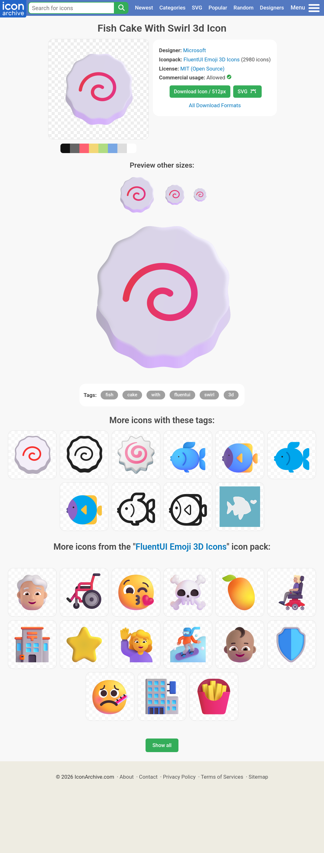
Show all (162, 745)
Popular (218, 7)
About (127, 777)
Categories (172, 7)
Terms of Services (222, 777)
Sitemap (258, 777)
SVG (197, 7)
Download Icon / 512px (200, 92)
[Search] (121, 8)
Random (243, 7)
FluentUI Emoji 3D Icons (212, 59)
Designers (272, 7)
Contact (148, 777)
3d (231, 395)
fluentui (182, 395)
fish (109, 395)
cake (132, 395)
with (155, 395)
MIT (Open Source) (202, 68)
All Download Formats (215, 105)
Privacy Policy (179, 777)
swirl (209, 395)
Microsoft (194, 50)
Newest (144, 7)
